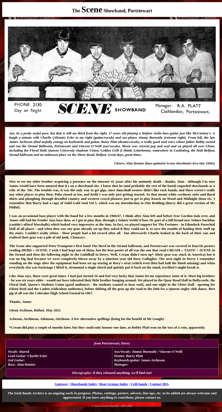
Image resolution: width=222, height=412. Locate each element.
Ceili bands (139, 384)
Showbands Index (83, 384)
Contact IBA (159, 384)
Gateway (61, 384)
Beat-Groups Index (113, 384)
